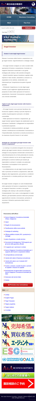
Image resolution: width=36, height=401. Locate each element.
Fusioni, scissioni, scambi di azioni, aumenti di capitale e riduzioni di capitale (18, 266)
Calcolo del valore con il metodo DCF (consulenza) (16, 261)
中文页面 (8, 310)
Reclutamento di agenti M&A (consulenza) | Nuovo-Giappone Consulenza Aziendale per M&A (18, 272)
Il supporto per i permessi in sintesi (15, 247)
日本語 (7, 294)
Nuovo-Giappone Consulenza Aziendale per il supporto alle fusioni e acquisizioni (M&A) (18, 251)
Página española (10, 304)
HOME (9, 17)
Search (28, 28)
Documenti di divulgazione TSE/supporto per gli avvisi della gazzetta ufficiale (18, 243)
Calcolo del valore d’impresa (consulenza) (17, 258)
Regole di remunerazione (12, 225)
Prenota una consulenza (18, 285)
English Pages (9, 298)
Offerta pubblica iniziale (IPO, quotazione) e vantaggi (18, 235)
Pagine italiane (9, 307)
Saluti (7, 222)
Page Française (10, 301)
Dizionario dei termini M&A (13, 277)
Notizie (7, 280)
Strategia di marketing (11, 231)
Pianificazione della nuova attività (15, 228)
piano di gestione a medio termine (15, 239)
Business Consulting (27, 17)
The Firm (27, 23)
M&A (9, 23)
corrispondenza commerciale (13, 255)
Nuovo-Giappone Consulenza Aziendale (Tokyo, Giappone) (17, 218)
